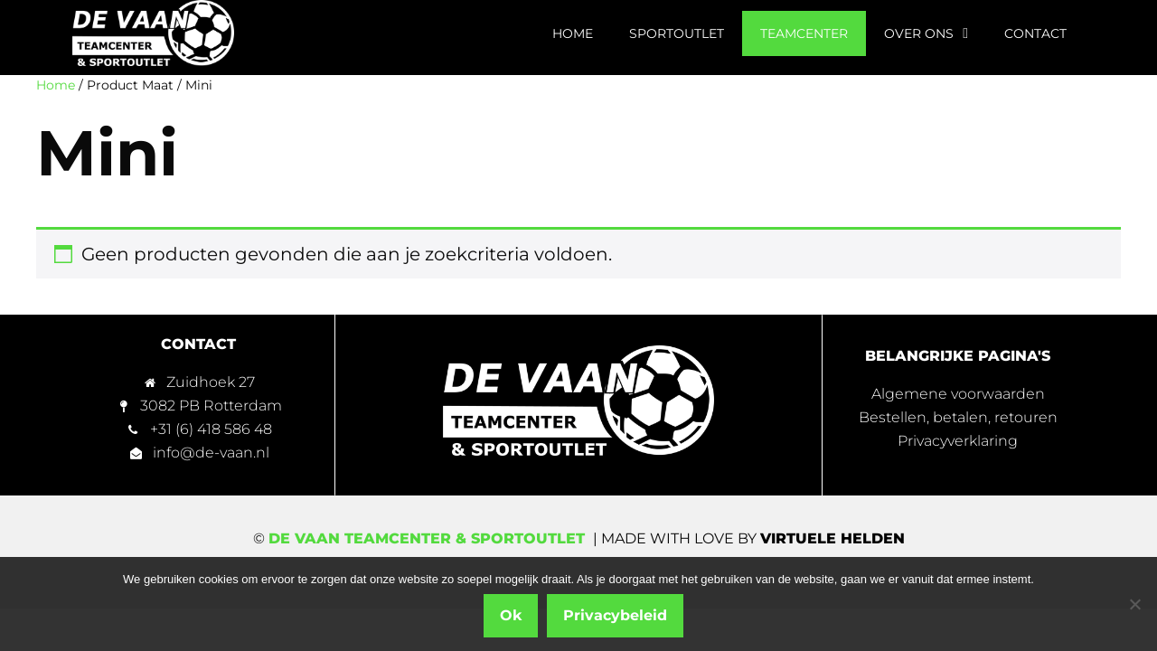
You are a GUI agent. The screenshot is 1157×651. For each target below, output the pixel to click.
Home (55, 85)
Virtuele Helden (832, 538)
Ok (511, 615)
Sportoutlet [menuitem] (676, 33)
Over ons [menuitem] (926, 33)
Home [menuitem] (572, 33)
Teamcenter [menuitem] (804, 33)
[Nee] (1134, 604)
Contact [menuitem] (1035, 33)
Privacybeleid (615, 615)
